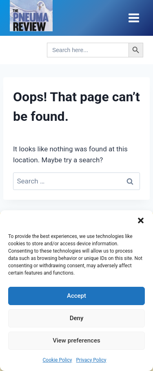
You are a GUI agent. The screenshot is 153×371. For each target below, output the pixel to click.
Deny (77, 318)
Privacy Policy (91, 360)
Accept (76, 295)
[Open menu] (133, 17)
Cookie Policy (57, 360)
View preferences (76, 340)
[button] (141, 220)
